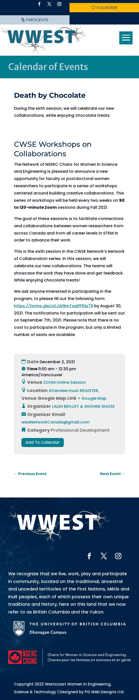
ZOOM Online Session (64, 382)
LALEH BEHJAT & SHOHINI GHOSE (83, 406)
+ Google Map (91, 398)
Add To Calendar (42, 442)
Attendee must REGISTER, (74, 391)
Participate (37, 20)
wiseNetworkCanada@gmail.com (55, 422)
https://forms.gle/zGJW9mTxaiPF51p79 (53, 306)
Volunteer (106, 7)
